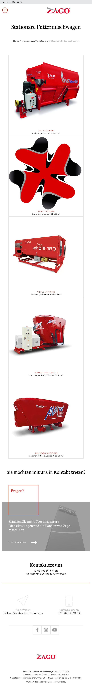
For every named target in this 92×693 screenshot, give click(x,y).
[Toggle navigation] (5, 10)
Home (16, 41)
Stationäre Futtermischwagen (65, 41)
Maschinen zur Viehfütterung (35, 41)
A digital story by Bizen (43, 682)
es (18, 2)
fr (10, 2)
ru (21, 2)
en (6, 2)
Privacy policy (60, 682)
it (3, 2)
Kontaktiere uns (23, 542)
